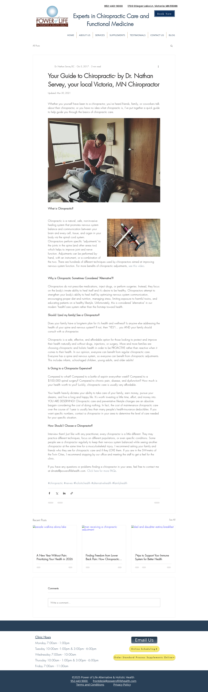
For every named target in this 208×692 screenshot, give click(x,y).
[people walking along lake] (55, 537)
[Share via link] (71, 493)
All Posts (36, 45)
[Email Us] (144, 640)
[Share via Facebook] (49, 493)
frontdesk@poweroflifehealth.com (114, 681)
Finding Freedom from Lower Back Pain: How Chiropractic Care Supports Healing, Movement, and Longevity (102, 557)
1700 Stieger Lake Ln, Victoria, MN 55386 (153, 6)
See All (172, 519)
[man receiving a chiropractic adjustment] (104, 537)
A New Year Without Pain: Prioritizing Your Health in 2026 (55, 557)
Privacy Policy (122, 684)
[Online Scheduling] (144, 649)
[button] (171, 45)
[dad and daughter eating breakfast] (153, 537)
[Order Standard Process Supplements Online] (144, 657)
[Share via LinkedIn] (64, 493)
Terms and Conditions (90, 684)
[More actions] (158, 66)
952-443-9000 (113, 6)
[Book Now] (164, 13)
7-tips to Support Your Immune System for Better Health (152, 557)
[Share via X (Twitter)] (56, 493)
